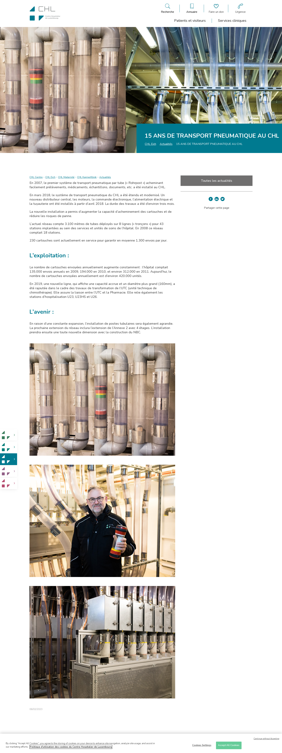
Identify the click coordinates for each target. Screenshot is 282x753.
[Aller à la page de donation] (216, 8)
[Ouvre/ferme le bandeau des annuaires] (191, 8)
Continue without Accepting (266, 739)
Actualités (166, 144)
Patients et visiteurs (190, 20)
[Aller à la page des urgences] (240, 8)
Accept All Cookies (228, 745)
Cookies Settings (201, 745)
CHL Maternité (66, 177)
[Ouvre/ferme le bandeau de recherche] (167, 8)
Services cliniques (232, 20)
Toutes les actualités (216, 181)
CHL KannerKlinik (87, 177)
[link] (8, 435)
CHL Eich (150, 144)
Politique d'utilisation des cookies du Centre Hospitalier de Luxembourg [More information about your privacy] (71, 747)
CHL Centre (36, 177)
